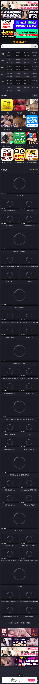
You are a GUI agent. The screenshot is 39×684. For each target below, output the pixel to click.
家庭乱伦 (18, 80)
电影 (2, 68)
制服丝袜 (9, 69)
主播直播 (26, 62)
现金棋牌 (26, 55)
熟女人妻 (9, 62)
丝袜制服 (18, 62)
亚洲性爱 (9, 66)
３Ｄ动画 (34, 59)
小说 (2, 81)
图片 (2, 75)
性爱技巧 (34, 83)
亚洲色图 (18, 73)
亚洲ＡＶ (9, 59)
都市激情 (9, 80)
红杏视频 (9, 90)
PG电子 (10, 52)
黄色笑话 (26, 83)
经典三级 (18, 69)
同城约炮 (9, 87)
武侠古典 (34, 80)
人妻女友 (26, 80)
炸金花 (18, 55)
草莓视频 (26, 87)
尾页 (28, 623)
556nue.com (19, 42)
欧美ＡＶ (26, 59)
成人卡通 (26, 66)
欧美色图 (26, 73)
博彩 (2, 54)
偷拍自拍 (18, 66)
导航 (2, 88)
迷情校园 (9, 83)
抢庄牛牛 (34, 55)
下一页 (22, 623)
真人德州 (18, 52)
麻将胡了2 (9, 55)
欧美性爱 (34, 66)
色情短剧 (18, 90)
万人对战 (26, 52)
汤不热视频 (35, 87)
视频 (2, 61)
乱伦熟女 (26, 69)
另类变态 (34, 69)
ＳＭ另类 (34, 62)
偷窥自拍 (9, 73)
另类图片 (34, 76)
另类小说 (18, 83)
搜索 (35, 46)
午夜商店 (18, 87)
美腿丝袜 (9, 76)
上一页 (16, 623)
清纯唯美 (18, 76)
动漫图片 (34, 73)
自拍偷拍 (18, 59)
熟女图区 (26, 76)
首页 (10, 623)
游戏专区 (34, 52)
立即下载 (31, 680)
